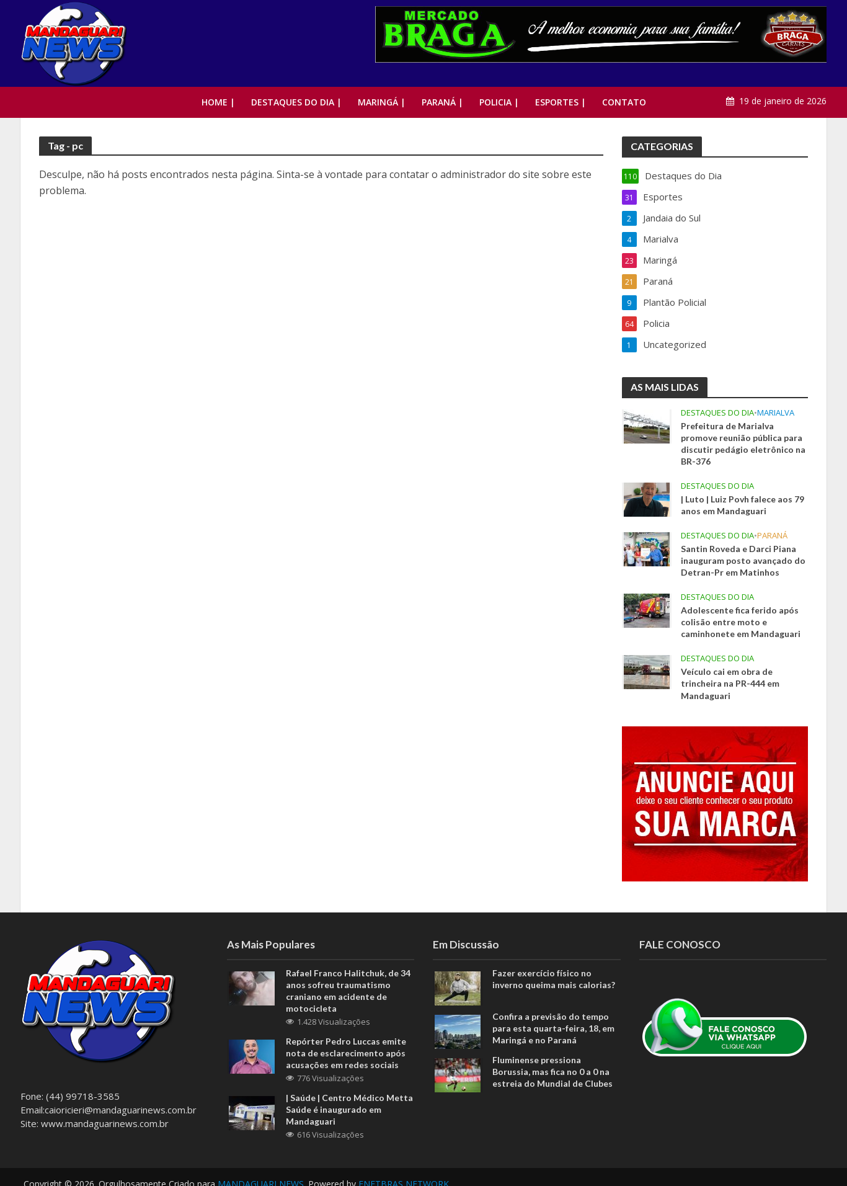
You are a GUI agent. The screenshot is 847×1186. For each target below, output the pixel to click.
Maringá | (382, 102)
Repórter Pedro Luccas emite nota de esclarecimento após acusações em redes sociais (346, 1053)
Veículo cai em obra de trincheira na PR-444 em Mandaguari (730, 683)
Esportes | (560, 102)
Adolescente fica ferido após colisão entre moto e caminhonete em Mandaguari (740, 622)
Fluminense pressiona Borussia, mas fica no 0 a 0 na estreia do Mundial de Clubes (552, 1071)
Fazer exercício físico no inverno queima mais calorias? (553, 979)
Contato (624, 102)
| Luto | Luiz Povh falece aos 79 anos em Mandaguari (742, 505)
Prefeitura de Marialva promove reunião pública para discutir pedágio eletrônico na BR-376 (743, 443)
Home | (218, 102)
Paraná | (442, 102)
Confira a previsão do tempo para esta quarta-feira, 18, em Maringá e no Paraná (553, 1028)
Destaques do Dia (717, 413)
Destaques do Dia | (296, 102)
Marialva (775, 413)
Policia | (499, 102)
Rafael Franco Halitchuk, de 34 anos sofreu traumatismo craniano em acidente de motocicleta (348, 991)
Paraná (772, 535)
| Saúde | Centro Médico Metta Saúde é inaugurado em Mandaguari (349, 1109)
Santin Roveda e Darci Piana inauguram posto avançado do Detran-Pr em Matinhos (743, 560)
